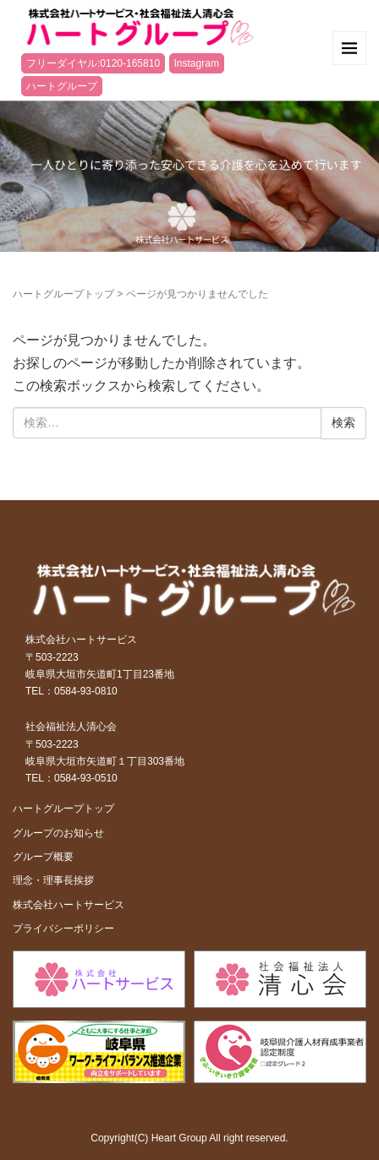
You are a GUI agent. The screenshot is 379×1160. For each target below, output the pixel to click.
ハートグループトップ (63, 294)
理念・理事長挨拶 (53, 880)
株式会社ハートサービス (68, 905)
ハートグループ (61, 86)
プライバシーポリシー (63, 928)
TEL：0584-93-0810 (71, 691)
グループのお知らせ (58, 833)
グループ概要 (43, 857)
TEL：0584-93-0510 (71, 778)
